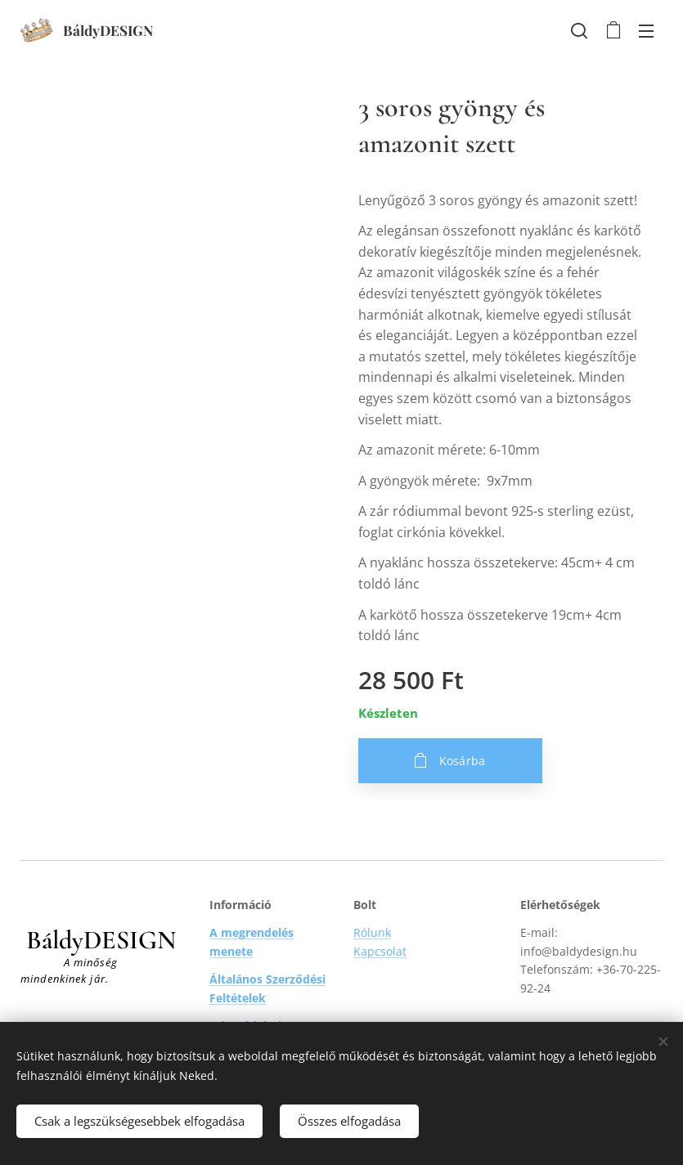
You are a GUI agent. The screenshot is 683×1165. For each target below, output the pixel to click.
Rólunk (372, 932)
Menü (646, 31)
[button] (579, 30)
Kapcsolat (380, 951)
